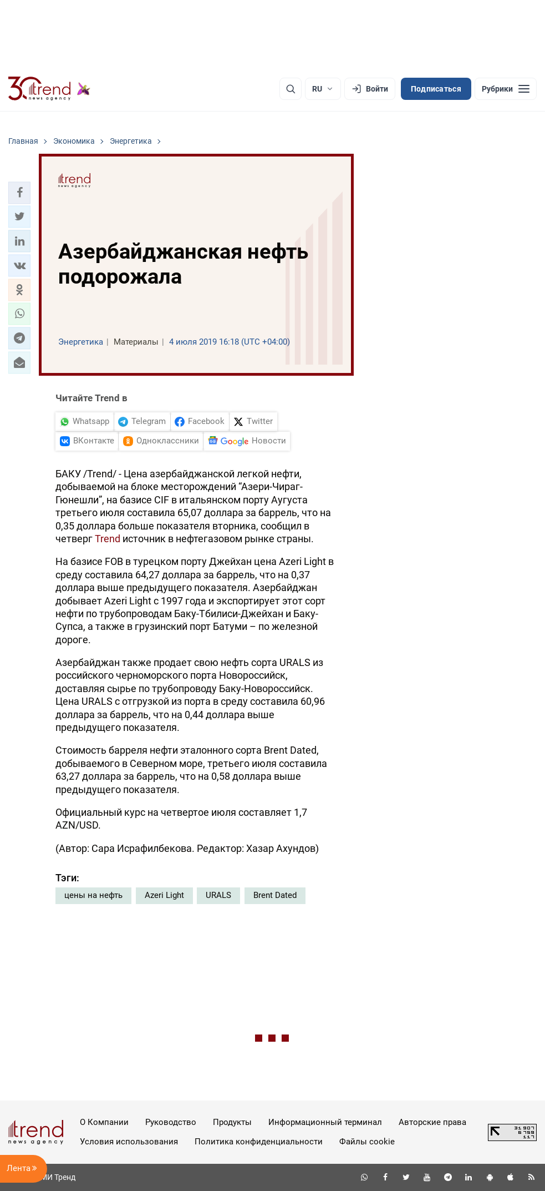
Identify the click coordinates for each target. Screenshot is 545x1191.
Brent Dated (275, 895)
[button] (19, 192)
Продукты (232, 1122)
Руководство (170, 1122)
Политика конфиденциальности (259, 1142)
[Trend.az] (49, 89)
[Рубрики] (506, 89)
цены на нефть (93, 895)
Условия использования (129, 1142)
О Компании (104, 1122)
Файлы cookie (367, 1142)
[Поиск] (290, 89)
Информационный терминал (325, 1122)
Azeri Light (164, 895)
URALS (218, 895)
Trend (107, 538)
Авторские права (432, 1122)
